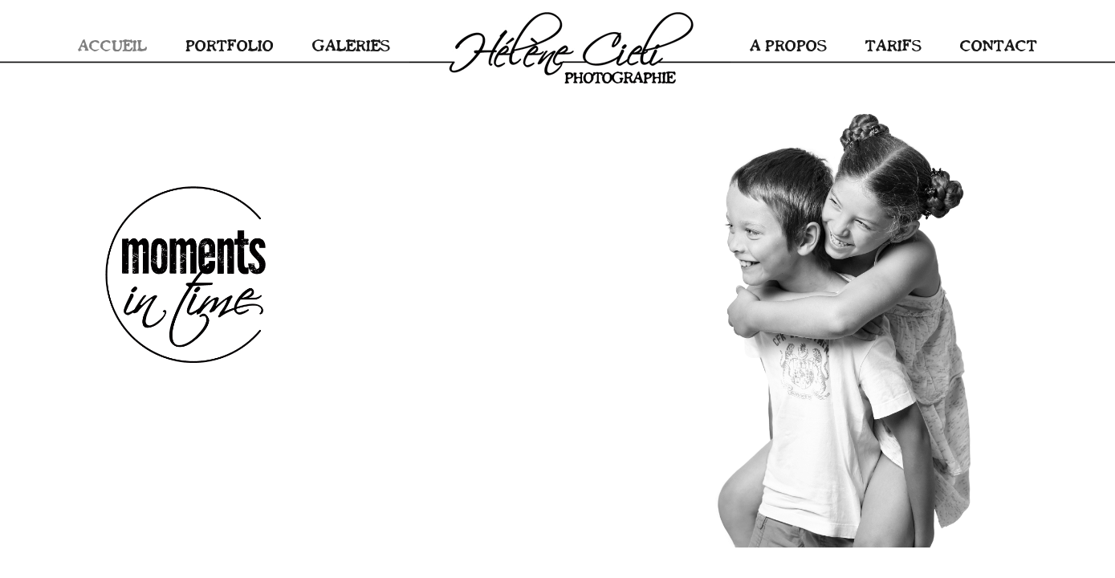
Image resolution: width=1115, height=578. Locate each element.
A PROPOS (788, 45)
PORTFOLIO (229, 45)
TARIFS (893, 45)
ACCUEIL (112, 45)
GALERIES (351, 45)
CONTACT (998, 45)
